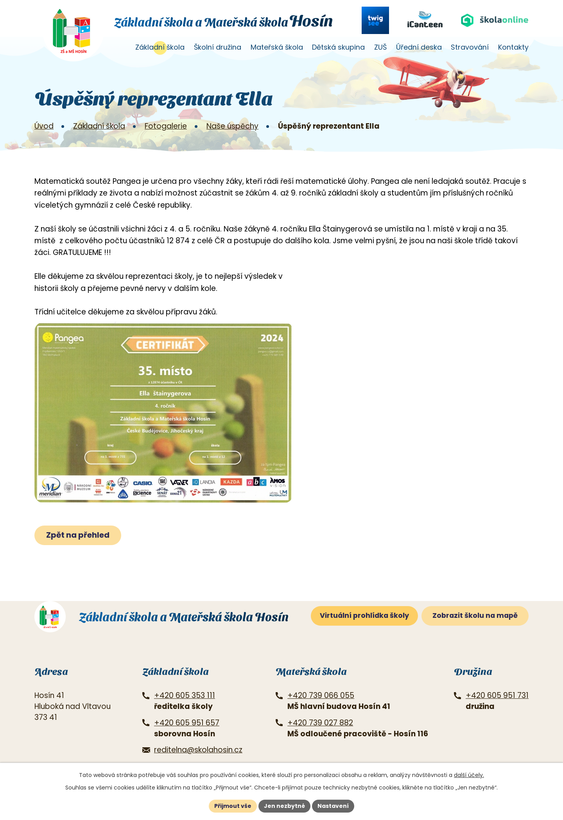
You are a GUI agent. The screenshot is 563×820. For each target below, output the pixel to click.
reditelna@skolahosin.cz (198, 750)
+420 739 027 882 (320, 723)
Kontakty (513, 47)
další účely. (469, 775)
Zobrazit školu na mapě (475, 615)
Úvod (119, 50)
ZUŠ (380, 47)
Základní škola (160, 47)
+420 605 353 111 (184, 695)
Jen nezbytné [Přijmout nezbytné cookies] (284, 806)
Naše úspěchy (232, 126)
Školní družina (217, 47)
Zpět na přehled (77, 534)
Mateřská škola (277, 47)
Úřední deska (419, 47)
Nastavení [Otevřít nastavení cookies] (333, 806)
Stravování (470, 47)
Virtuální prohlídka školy (364, 615)
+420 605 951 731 (497, 695)
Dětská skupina (338, 47)
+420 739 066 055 (320, 695)
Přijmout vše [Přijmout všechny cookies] (232, 806)
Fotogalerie (166, 126)
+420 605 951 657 (186, 723)
